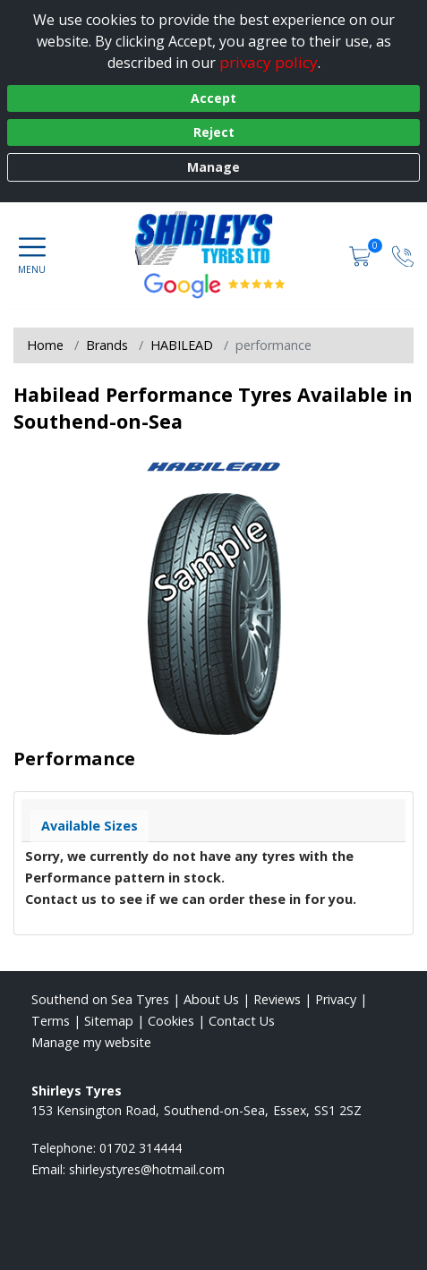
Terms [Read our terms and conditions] (50, 1020)
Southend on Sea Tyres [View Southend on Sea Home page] (100, 999)
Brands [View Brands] (107, 345)
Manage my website (91, 1042)
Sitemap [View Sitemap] (108, 1020)
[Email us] (147, 1169)
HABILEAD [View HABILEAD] (181, 345)
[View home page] (213, 238)
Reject (214, 132)
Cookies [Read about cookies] (171, 1020)
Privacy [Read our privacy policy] (335, 999)
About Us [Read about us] (211, 999)
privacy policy (268, 62)
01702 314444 (140, 1147)
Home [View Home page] (45, 345)
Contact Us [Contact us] (242, 1020)
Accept (213, 98)
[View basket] (361, 255)
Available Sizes (89, 825)
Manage (213, 166)
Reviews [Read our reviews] (277, 999)
